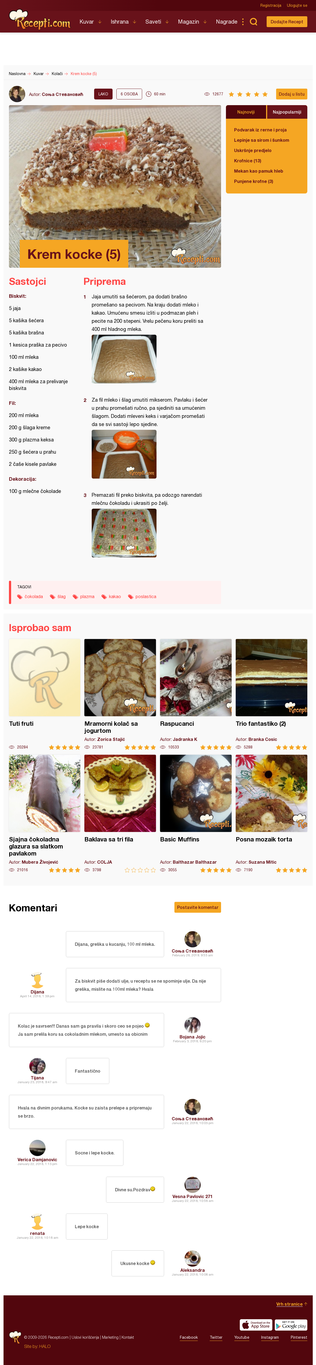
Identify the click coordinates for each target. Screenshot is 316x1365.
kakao (115, 596)
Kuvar (86, 21)
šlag (62, 596)
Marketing (110, 1337)
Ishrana (120, 21)
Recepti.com (40, 19)
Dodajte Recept (287, 21)
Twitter (216, 1337)
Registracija (270, 5)
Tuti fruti (45, 694)
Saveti (153, 21)
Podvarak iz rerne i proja (260, 129)
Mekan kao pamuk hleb (258, 170)
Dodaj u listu (292, 93)
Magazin (188, 21)
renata (37, 1233)
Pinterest (299, 1337)
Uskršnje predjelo (253, 150)
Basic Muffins (196, 814)
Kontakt (128, 1337)
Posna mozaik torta (271, 814)
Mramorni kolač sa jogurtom (120, 694)
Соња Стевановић (62, 94)
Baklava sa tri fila (120, 814)
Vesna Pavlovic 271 (193, 1196)
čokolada (34, 596)
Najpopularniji (287, 111)
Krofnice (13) (247, 160)
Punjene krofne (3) (253, 181)
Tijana (37, 1077)
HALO (44, 1346)
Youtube (241, 1337)
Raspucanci (196, 694)
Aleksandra (192, 1270)
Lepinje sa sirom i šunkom (261, 140)
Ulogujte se (297, 5)
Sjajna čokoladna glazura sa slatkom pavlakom (45, 814)
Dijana (37, 991)
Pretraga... (253, 21)
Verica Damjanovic (37, 1159)
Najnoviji (246, 111)
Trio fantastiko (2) (271, 694)
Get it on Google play (291, 1325)
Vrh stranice (289, 1303)
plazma (87, 596)
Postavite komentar (197, 907)
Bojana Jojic (193, 1036)
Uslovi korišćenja (85, 1337)
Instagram (270, 1337)
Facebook (189, 1337)
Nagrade (226, 21)
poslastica (146, 596)
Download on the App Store (256, 1325)
